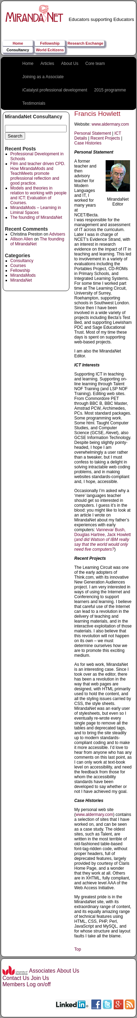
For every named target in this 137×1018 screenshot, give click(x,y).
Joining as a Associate (43, 76)
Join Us (40, 978)
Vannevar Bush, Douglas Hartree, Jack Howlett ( (102, 539)
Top (77, 949)
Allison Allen (21, 239)
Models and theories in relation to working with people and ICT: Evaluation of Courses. (38, 195)
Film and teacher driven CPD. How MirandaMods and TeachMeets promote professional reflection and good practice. (37, 173)
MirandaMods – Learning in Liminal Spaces (35, 210)
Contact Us (15, 978)
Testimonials (33, 103)
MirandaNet (21, 280)
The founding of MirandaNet (36, 217)
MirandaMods (23, 275)
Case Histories (87, 143)
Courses (18, 265)
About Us (69, 63)
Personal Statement (92, 133)
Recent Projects (105, 138)
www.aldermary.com (110, 124)
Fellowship (50, 43)
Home (18, 43)
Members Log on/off (26, 984)
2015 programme (110, 90)
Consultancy (18, 50)
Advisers (57, 234)
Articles (47, 63)
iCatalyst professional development (54, 90)
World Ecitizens (50, 50)
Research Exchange (86, 43)
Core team (95, 63)
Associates (42, 971)
